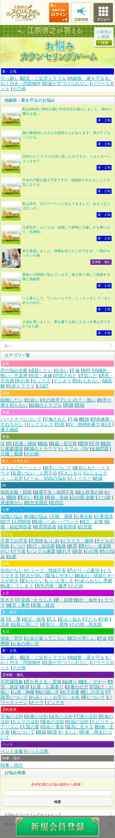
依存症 (57, 502)
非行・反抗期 (41, 546)
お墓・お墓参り (48, 686)
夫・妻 (14, 619)
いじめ (53, 540)
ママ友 (19, 551)
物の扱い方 (48, 692)
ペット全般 (12, 751)
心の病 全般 (82, 497)
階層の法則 (36, 716)
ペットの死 (37, 751)
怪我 (39, 497)
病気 (78, 551)
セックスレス (39, 424)
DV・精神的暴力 (83, 424)
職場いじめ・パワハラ (56, 521)
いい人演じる (60, 580)
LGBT (43, 386)
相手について (57, 467)
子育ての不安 (14, 540)
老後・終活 (43, 605)
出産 (12, 556)
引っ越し (10, 78)
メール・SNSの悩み (46, 478)
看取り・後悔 (54, 624)
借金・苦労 (12, 638)
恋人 (52, 619)
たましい (69, 732)
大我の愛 (30, 726)
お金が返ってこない (45, 638)
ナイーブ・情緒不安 (46, 570)
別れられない (87, 380)
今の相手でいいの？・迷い (69, 400)
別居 (60, 424)
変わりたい (32, 580)
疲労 (6, 521)
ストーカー (80, 478)
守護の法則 (86, 716)
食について (23, 732)
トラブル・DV (74, 448)
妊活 (106, 424)
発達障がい (12, 502)
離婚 (84, 419)
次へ (7, 346)
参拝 (25, 686)
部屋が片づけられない (66, 83)
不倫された (55, 419)
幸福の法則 (77, 721)
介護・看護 (12, 453)
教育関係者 (45, 526)
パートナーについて (21, 419)
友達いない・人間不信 (34, 473)
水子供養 (70, 692)
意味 (80, 405)
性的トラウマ (21, 386)
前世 (52, 732)
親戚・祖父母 (63, 443)
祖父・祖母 (34, 619)
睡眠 (41, 732)
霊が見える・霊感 (43, 681)
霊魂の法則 (12, 716)
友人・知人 (70, 619)
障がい (26, 497)
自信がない (12, 570)
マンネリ (62, 380)
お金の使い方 (25, 643)
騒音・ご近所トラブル (43, 78)
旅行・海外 (86, 599)
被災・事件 (19, 605)
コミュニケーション (21, 467)
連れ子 (64, 551)
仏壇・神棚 (23, 692)
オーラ (37, 702)
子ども (90, 619)
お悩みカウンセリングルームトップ (33, 814)
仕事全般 (84, 516)
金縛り (70, 681)
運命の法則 (53, 721)
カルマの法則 (25, 721)
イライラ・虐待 (77, 540)
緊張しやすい (60, 575)
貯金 (102, 638)
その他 (19, 88)
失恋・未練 (41, 375)
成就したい (41, 370)
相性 (86, 370)
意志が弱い (32, 575)
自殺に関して (25, 624)
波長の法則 (61, 716)
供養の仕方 (77, 686)
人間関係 (22, 521)
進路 (61, 546)
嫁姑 (43, 443)
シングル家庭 (41, 551)
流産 (5, 624)
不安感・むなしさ (34, 599)
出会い (62, 370)
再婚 (69, 405)
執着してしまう (18, 585)
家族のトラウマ (41, 448)
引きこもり (71, 473)
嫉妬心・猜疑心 (91, 575)
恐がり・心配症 (84, 570)
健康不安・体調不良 (54, 492)
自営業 (85, 526)
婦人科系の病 (90, 492)
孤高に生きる (79, 726)
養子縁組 (9, 429)
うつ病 (103, 497)
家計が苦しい (82, 638)
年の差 (23, 380)
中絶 (104, 619)
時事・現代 (12, 765)
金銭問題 (100, 448)
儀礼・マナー (92, 681)
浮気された (65, 375)
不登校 (36, 540)
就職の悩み (12, 516)
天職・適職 (61, 516)
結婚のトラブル (46, 405)
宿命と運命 (53, 726)
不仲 (95, 443)
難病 (12, 497)
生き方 (7, 599)
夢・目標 (64, 599)
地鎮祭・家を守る (87, 78)
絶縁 (98, 478)
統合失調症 (37, 502)
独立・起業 (92, 521)
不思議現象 (12, 681)
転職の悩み (37, 516)
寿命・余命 (57, 497)
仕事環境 (104, 516)
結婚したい (12, 400)
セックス (41, 380)
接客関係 (68, 526)
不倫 (75, 370)
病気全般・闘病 (16, 492)
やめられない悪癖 (94, 580)
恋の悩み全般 (14, 370)
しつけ (19, 546)
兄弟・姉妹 (25, 443)
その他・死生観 (86, 624)
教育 (72, 546)
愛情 (83, 443)
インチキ (55, 702)
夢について (94, 697)
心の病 (92, 551)
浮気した (88, 375)
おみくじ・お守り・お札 (55, 697)
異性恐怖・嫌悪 (51, 585)
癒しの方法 (93, 692)
